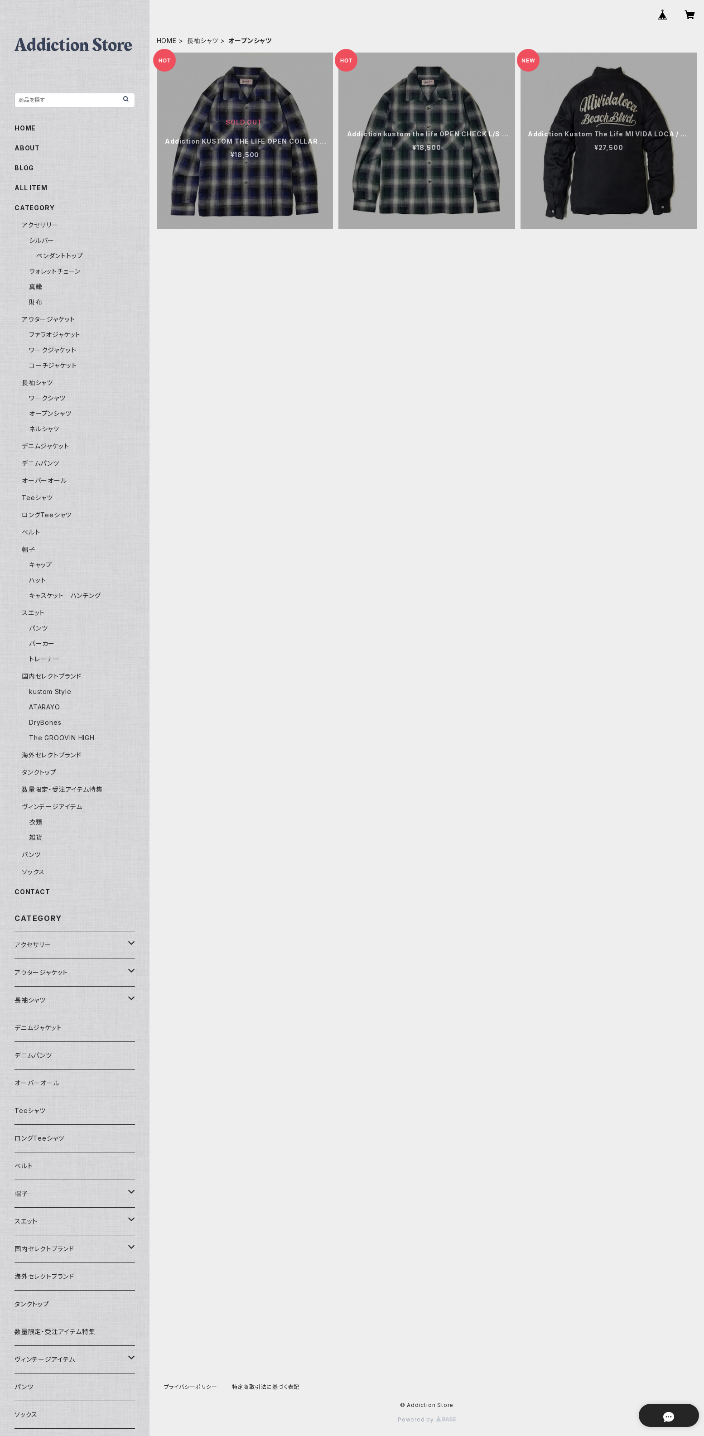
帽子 (28, 549)
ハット (37, 580)
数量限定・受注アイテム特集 (62, 789)
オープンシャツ (50, 413)
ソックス (33, 872)
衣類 (36, 822)
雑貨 (36, 837)
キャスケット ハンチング (65, 595)
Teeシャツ (37, 497)
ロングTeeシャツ (47, 515)
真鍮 (36, 286)
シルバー (41, 240)
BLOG (24, 168)
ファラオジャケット (55, 334)
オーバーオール (44, 480)
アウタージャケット (48, 319)
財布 (36, 302)
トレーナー (44, 659)
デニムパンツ (40, 463)
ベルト (31, 532)
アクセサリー (40, 225)
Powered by (427, 1419)
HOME (167, 40)
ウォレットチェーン (55, 271)
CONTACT (32, 892)
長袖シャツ (202, 40)
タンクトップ (39, 772)
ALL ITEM (30, 188)
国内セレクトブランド (52, 676)
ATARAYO (44, 707)
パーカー (42, 643)
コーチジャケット (53, 365)
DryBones (45, 722)
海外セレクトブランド (52, 755)
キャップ (40, 565)
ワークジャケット (52, 350)
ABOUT (27, 148)
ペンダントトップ (59, 256)
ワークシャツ (47, 398)
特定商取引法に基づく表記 (266, 1386)
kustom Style (50, 691)
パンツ (38, 628)
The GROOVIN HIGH (62, 738)
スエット (33, 613)
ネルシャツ (44, 429)
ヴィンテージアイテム (52, 806)
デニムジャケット (45, 446)
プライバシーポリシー (190, 1386)
